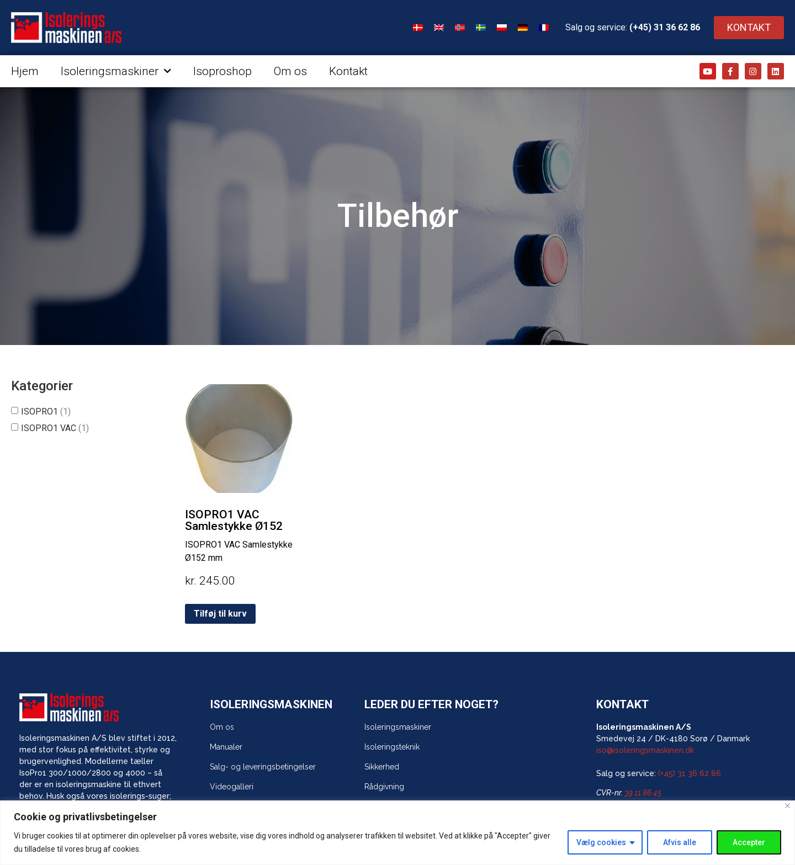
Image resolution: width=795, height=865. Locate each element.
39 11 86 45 (642, 792)
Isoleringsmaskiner (116, 71)
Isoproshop (222, 71)
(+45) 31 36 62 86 (664, 27)
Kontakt (348, 71)
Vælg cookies (601, 842)
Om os (290, 71)
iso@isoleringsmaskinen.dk (645, 750)
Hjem (25, 71)
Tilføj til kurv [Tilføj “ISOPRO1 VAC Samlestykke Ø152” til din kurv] (220, 613)
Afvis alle (679, 842)
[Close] (787, 805)
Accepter (749, 842)
